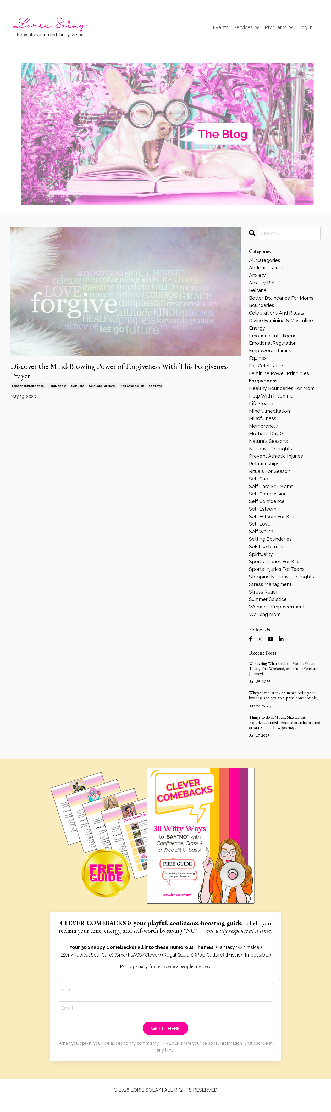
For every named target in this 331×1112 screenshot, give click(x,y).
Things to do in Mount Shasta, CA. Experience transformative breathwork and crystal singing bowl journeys (284, 722)
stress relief (263, 592)
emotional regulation (273, 343)
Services (247, 27)
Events (220, 27)
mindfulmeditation (269, 411)
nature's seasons (268, 441)
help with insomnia (271, 396)
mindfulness (262, 418)
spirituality (261, 554)
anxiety (257, 275)
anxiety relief (264, 283)
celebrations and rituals (276, 313)
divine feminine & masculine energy (281, 324)
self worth (261, 531)
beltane (258, 290)
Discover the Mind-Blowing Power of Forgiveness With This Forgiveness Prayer (119, 371)
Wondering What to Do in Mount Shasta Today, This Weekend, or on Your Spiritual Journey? (283, 668)
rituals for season (269, 471)
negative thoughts (270, 448)
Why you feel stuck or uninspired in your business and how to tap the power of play (283, 695)
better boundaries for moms (281, 298)
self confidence (267, 501)
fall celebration (266, 365)
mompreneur (263, 426)
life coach (261, 403)
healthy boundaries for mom (282, 388)
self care (77, 385)
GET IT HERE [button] (165, 1028)
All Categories (264, 260)
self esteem (262, 509)
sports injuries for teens (277, 569)
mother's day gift (268, 433)
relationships (264, 463)
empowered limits (270, 350)
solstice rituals (266, 546)
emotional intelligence (28, 385)
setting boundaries (270, 539)
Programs (279, 27)
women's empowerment (277, 607)
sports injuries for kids (275, 561)
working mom (264, 614)
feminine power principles (279, 373)
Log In (306, 27)
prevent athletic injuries (276, 456)
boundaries (261, 305)
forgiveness (58, 385)
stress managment (270, 584)
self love (155, 385)
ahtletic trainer (266, 267)
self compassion (132, 385)
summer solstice (268, 599)
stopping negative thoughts (281, 576)
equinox (258, 358)
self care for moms (102, 385)
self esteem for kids (272, 516)
